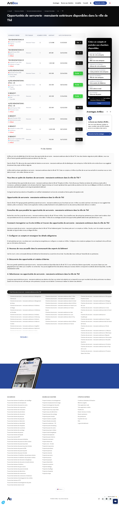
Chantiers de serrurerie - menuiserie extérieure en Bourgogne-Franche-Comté (96, 299)
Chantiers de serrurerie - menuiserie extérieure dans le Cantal (60, 302)
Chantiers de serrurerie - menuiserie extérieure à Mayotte (95, 336)
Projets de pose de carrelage (49, 415)
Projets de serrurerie (47, 456)
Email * (91, 87)
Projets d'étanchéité (47, 463)
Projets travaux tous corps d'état (50, 411)
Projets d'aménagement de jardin (50, 406)
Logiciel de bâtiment (83, 424)
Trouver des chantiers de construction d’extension (19, 477)
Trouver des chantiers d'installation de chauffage (19, 402)
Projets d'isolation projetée (49, 420)
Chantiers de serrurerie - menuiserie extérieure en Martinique (96, 334)
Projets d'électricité (47, 443)
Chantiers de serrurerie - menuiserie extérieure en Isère (59, 313)
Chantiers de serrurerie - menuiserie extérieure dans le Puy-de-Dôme (60, 319)
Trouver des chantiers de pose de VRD (16, 449)
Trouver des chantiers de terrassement (16, 404)
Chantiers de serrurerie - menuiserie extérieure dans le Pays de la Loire (95, 349)
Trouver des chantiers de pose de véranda (17, 470)
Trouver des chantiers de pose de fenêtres (17, 440)
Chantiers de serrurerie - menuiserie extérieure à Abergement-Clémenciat (25, 299)
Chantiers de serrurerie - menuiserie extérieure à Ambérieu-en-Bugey (25, 308)
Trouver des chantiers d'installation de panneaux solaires (21, 456)
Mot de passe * (94, 92)
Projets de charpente (47, 472)
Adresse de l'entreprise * (96, 64)
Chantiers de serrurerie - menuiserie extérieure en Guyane (95, 320)
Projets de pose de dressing (49, 427)
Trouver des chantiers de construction (16, 475)
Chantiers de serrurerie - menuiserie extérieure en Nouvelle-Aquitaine (96, 342)
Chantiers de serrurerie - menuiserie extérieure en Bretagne (95, 302)
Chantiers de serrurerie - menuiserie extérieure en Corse (95, 309)
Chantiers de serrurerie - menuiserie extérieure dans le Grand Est (96, 312)
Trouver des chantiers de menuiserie (16, 411)
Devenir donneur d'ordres (84, 413)
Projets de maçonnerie (48, 447)
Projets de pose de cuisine (49, 429)
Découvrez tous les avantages (99, 135)
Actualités (78, 3)
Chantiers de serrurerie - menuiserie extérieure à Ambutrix (24, 320)
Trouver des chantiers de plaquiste (15, 420)
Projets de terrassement (48, 436)
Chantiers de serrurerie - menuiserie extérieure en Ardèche (60, 300)
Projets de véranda (47, 454)
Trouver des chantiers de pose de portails (17, 445)
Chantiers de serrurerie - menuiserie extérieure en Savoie (59, 325)
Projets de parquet (47, 461)
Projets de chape (46, 475)
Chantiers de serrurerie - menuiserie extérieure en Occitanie (96, 345)
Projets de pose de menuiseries (50, 408)
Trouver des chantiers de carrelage (15, 431)
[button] (107, 112)
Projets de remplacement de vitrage (51, 404)
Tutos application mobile (84, 408)
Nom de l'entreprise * (96, 53)
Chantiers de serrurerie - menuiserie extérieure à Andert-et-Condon (25, 324)
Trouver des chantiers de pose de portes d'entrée (19, 447)
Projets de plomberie (47, 449)
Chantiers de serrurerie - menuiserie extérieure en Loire (59, 316)
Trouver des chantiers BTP (13, 438)
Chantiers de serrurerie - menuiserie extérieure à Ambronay (25, 318)
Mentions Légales (82, 404)
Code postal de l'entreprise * (98, 70)
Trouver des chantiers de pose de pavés (17, 452)
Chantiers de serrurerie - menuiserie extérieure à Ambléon (24, 316)
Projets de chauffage (47, 470)
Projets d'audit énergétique (49, 433)
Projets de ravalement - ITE (49, 424)
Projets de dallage (47, 468)
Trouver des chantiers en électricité (16, 422)
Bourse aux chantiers (67, 3)
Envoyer (99, 104)
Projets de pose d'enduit (48, 418)
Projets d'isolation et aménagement (51, 402)
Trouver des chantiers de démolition (16, 472)
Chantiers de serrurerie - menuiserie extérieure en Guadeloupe (93, 317)
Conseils (85, 3)
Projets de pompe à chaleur (49, 431)
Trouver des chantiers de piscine (15, 433)
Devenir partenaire (82, 415)
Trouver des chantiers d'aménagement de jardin (19, 484)
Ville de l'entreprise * (96, 75)
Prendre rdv (81, 411)
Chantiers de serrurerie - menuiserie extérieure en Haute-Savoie (59, 310)
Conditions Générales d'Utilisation (86, 402)
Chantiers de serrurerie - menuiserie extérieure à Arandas (24, 334)
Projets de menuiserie (47, 440)
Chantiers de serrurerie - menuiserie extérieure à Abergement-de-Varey (25, 303)
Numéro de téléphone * (96, 81)
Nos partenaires (82, 418)
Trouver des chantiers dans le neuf (15, 486)
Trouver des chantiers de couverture (16, 429)
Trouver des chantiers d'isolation (15, 465)
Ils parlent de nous (82, 420)
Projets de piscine (46, 459)
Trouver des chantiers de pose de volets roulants (19, 443)
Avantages (56, 3)
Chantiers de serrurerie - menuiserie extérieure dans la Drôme (60, 304)
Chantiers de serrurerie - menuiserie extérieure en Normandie (96, 338)
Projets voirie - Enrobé (48, 445)
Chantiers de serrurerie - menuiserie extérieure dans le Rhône (60, 322)
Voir (79, 43)
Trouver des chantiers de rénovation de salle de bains (20, 463)
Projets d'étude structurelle (49, 422)
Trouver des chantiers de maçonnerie (16, 408)
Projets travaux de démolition (49, 413)
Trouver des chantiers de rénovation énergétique (19, 461)
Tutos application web (83, 406)
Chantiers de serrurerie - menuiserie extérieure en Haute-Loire (60, 306)
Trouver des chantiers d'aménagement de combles (19, 479)
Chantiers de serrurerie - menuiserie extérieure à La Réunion (96, 332)
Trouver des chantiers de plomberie (16, 413)
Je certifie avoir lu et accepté (100, 99)
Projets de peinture (47, 452)
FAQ (79, 422)
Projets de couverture (47, 465)
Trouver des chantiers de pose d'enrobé (17, 454)
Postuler (78, 73)
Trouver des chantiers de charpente (16, 427)
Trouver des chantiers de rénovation (16, 415)
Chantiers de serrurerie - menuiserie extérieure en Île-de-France (95, 328)
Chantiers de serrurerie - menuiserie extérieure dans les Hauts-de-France (96, 324)
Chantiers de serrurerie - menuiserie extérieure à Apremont (25, 329)
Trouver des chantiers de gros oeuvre (16, 468)
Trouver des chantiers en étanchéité (16, 424)
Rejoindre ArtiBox (100, 3)
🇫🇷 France (60, 490)
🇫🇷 (110, 3)
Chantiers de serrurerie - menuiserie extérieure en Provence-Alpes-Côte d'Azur (96, 353)
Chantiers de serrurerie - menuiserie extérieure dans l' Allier (60, 297)
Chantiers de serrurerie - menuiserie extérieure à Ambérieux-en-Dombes (25, 312)
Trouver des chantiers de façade (15, 436)
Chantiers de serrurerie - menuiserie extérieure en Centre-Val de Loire (96, 305)
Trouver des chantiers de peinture (15, 418)
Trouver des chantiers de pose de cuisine (17, 406)
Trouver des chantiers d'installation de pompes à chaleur (21, 459)
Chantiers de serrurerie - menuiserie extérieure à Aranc (23, 332)
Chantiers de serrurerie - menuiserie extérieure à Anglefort (24, 327)
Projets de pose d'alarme (48, 438)
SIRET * (91, 59)
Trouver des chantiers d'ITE (14, 481)
